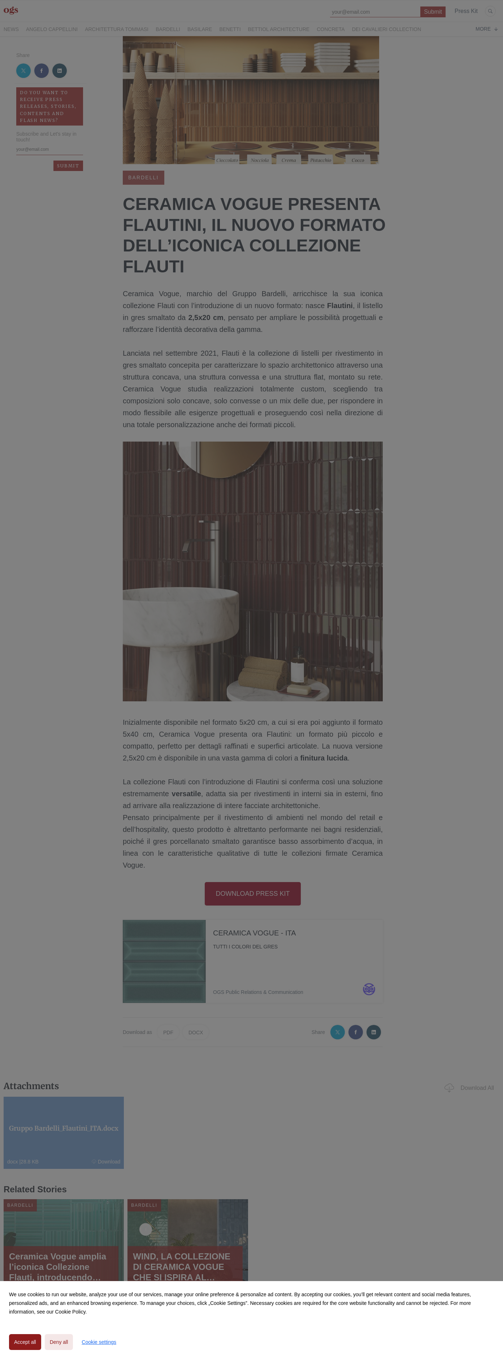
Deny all (59, 1342)
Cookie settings (99, 1342)
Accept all (25, 1342)
